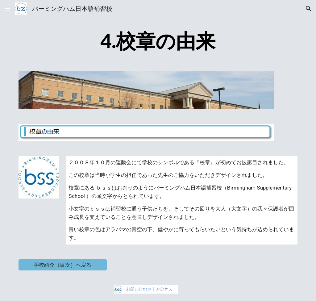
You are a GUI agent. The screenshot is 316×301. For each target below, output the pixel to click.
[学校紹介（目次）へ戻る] (62, 265)
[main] (158, 41)
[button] (7, 8)
